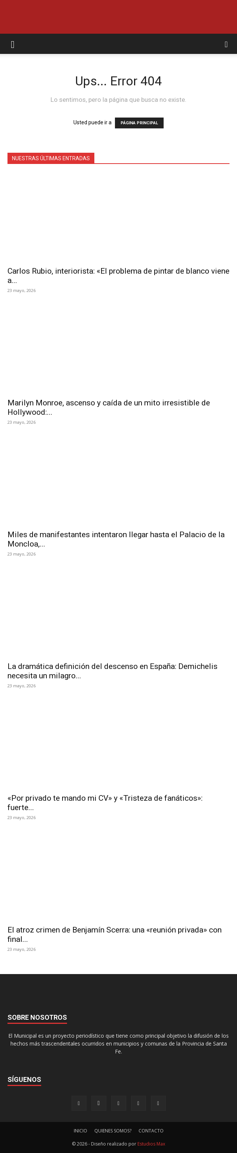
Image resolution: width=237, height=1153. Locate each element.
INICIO (80, 1131)
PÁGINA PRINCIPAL (139, 123)
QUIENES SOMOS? (112, 1131)
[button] (13, 44)
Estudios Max (151, 1144)
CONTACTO (151, 1131)
